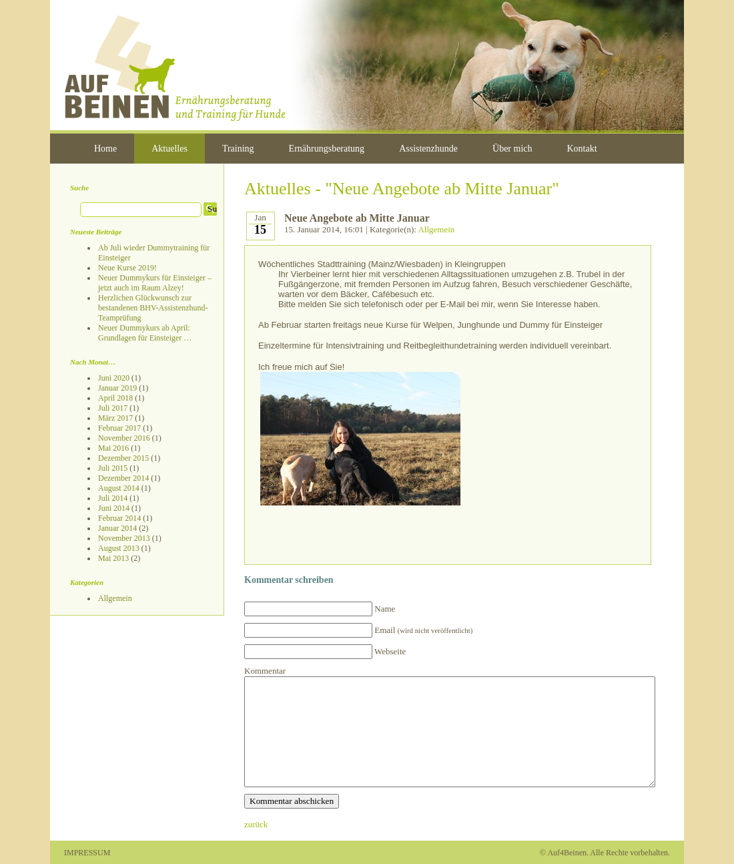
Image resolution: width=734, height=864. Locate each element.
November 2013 (124, 538)
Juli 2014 (112, 498)
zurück (256, 824)
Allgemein (115, 598)
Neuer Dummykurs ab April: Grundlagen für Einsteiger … (145, 333)
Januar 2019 (117, 388)
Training (238, 149)
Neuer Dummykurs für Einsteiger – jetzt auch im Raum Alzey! (155, 282)
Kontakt (582, 149)
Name (384, 609)
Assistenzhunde (428, 149)
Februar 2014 (119, 518)
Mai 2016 (113, 448)
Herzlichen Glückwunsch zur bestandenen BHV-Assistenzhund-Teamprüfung (153, 307)
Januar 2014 (117, 528)
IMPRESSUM (87, 852)
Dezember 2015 (123, 458)
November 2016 (124, 438)
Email (423, 630)
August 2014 (118, 488)
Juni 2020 (113, 378)
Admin (367, 852)
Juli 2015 (112, 468)
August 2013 (118, 548)
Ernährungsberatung (327, 149)
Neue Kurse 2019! (127, 267)
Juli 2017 (112, 408)
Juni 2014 (113, 508)
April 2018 (115, 398)
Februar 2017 (119, 428)
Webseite (390, 651)
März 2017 (115, 418)
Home (105, 149)
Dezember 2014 (123, 478)
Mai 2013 (113, 558)
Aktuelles (169, 149)
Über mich (512, 149)
